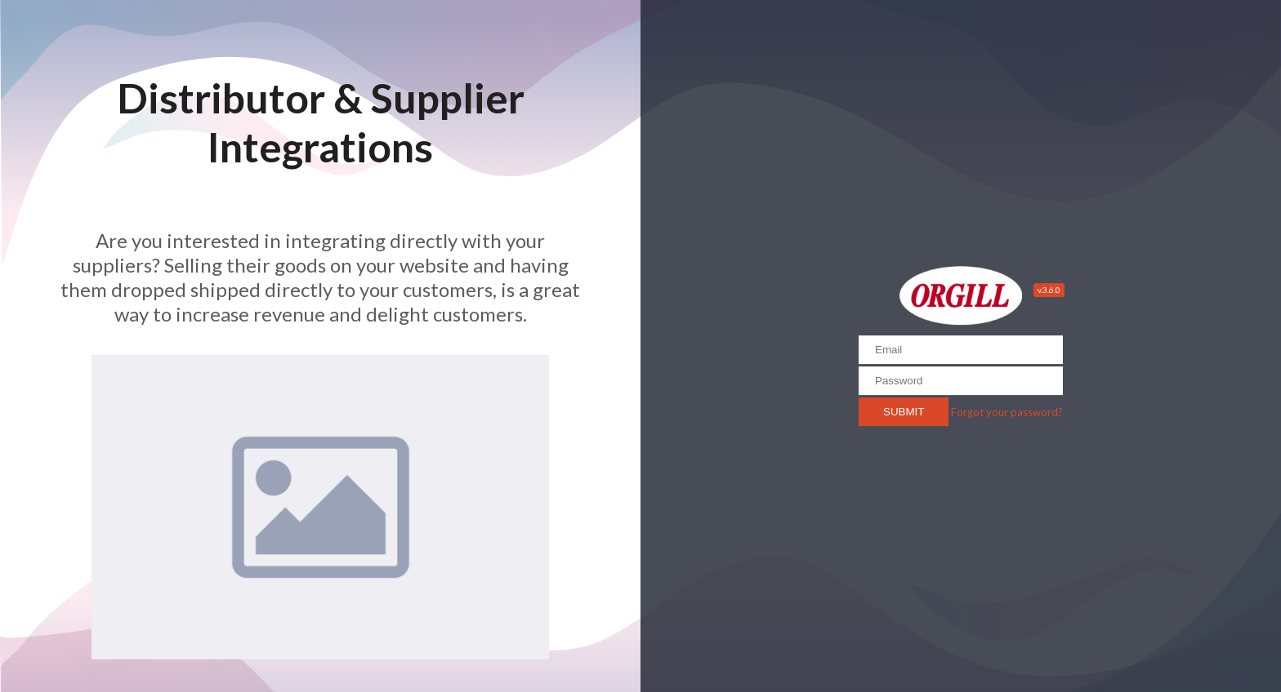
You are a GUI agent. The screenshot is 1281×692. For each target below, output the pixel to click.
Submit (903, 412)
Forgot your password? (1007, 412)
